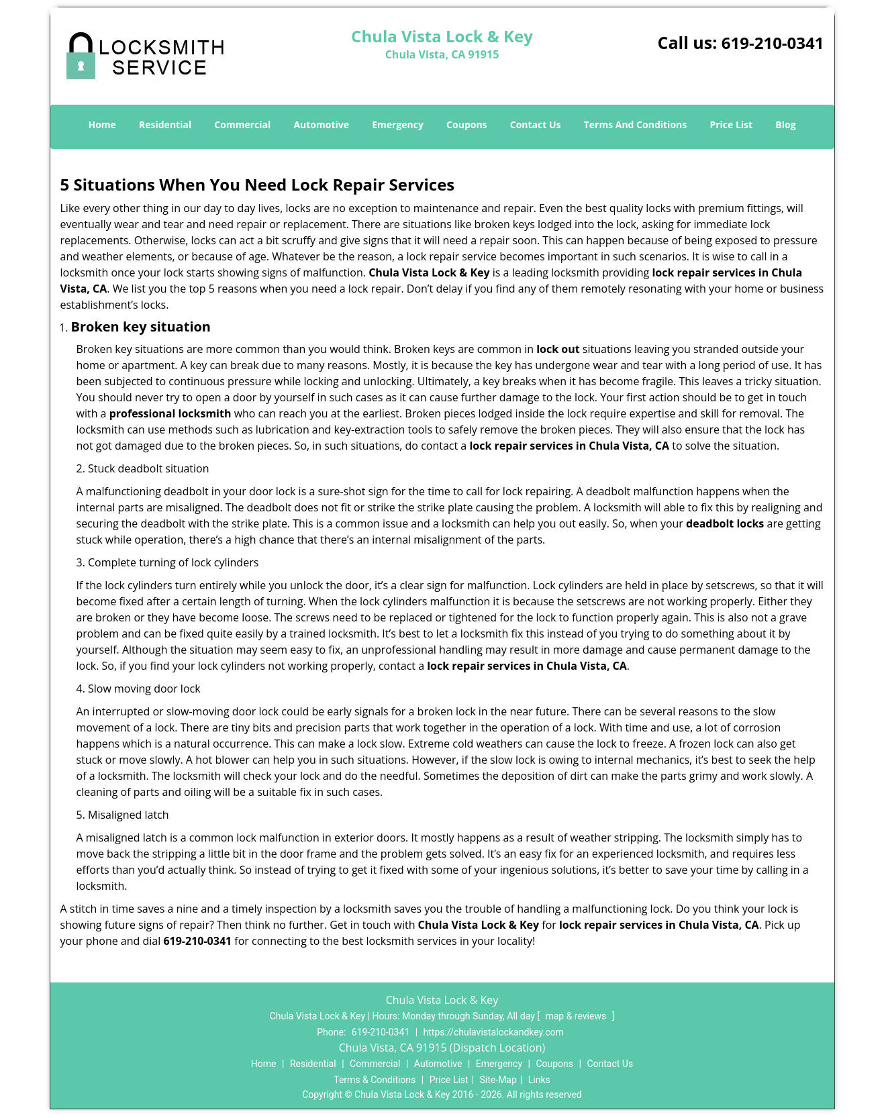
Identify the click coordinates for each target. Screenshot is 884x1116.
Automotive (321, 124)
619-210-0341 (773, 43)
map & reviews (576, 1016)
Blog (785, 124)
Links (539, 1079)
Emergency (398, 124)
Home (101, 124)
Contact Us (535, 124)
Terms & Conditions (374, 1079)
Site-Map (498, 1079)
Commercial (242, 124)
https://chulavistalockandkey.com (494, 1032)
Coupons (466, 124)
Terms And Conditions (635, 124)
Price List (730, 124)
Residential (165, 124)
